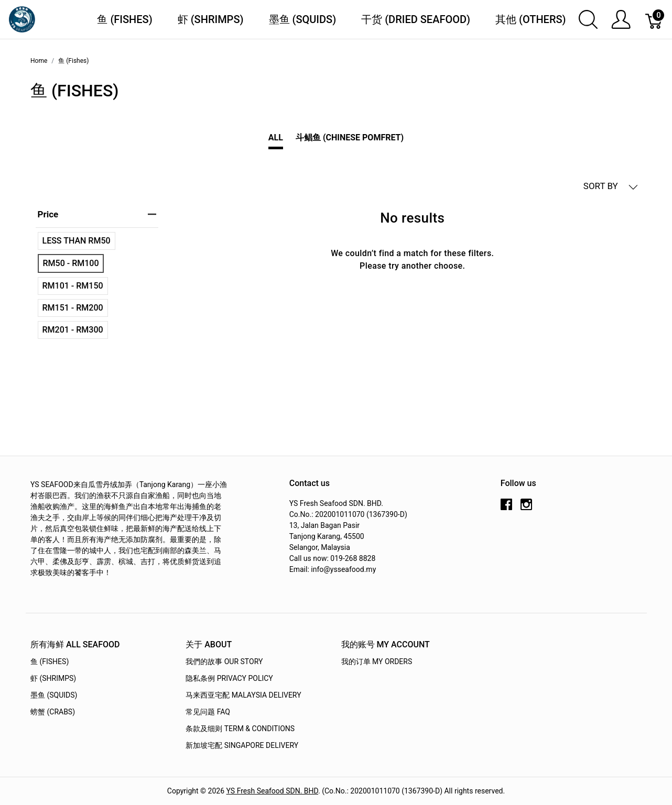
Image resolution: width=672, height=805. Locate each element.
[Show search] (588, 19)
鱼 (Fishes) (124, 19)
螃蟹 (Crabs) (52, 712)
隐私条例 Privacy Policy (229, 678)
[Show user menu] (621, 19)
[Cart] (654, 19)
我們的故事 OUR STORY (224, 661)
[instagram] (526, 508)
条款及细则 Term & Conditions (240, 728)
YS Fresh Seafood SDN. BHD (272, 791)
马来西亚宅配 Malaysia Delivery (243, 695)
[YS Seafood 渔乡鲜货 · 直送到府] (22, 19)
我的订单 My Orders (377, 661)
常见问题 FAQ (208, 712)
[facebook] (506, 508)
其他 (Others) (530, 19)
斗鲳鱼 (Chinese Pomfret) (350, 137)
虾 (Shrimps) (211, 19)
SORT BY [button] (610, 186)
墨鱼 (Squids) (303, 19)
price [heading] (97, 214)
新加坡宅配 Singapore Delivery (242, 745)
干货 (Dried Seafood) (415, 19)
